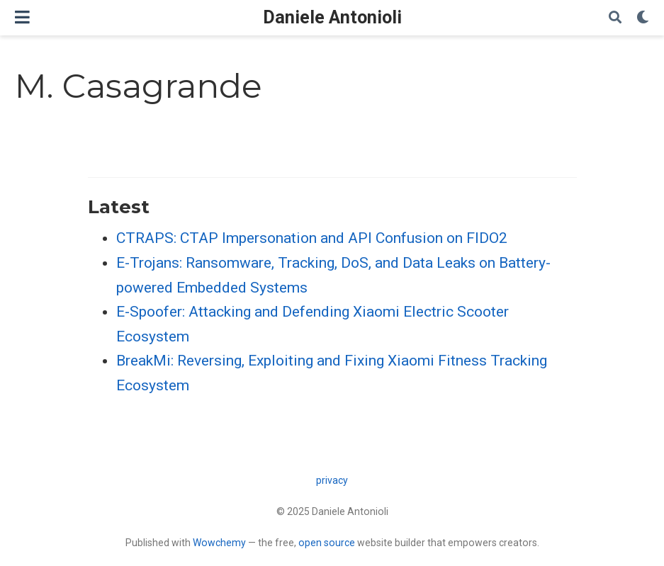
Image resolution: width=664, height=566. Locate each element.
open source (326, 542)
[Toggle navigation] (22, 17)
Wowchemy (219, 542)
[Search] (615, 18)
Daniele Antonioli (332, 17)
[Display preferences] (642, 18)
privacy (332, 480)
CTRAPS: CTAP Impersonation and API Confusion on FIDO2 (311, 238)
